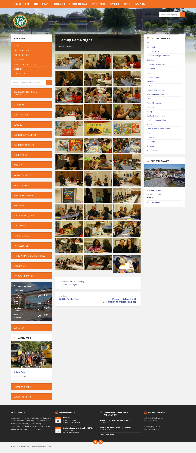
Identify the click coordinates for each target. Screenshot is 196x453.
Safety (149, 111)
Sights (149, 124)
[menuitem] (17, 3)
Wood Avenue (152, 150)
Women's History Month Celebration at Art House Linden (120, 300)
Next (134, 296)
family (64, 284)
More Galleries (153, 203)
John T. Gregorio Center (72, 422)
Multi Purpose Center (72, 433)
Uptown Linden (152, 137)
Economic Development (156, 64)
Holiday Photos (153, 77)
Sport (149, 133)
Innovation (151, 81)
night (75, 284)
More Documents (107, 435)
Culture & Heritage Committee (158, 55)
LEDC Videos (152, 85)
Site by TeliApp (46, 447)
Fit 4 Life (67, 418)
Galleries (70, 46)
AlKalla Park (19, 372)
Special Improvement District (158, 129)
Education (151, 68)
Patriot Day (151, 107)
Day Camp (151, 60)
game (70, 284)
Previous (63, 296)
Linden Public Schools (155, 90)
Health (149, 73)
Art (148, 43)
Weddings (151, 141)
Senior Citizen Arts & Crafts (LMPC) (78, 428)
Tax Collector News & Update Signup (115, 420)
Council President (154, 51)
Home (61, 46)
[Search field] (172, 14)
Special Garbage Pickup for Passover (116, 427)
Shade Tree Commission (156, 120)
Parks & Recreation (154, 103)
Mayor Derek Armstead (156, 94)
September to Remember (157, 116)
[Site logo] (20, 29)
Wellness (150, 146)
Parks (149, 98)
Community (79, 281)
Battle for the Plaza (69, 299)
